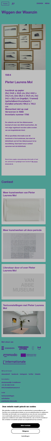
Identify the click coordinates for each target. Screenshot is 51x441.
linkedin (37, 374)
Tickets (5, 3)
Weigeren (25, 431)
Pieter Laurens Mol (18, 82)
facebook (14, 374)
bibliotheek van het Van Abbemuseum (18, 141)
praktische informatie (9, 401)
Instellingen (25, 436)
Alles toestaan (25, 425)
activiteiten (6, 398)
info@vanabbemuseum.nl (11, 388)
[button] (24, 47)
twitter (31, 374)
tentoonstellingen (8, 396)
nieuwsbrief (6, 374)
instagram (23, 374)
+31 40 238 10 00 (8, 385)
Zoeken (40, 3)
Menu (47, 3)
